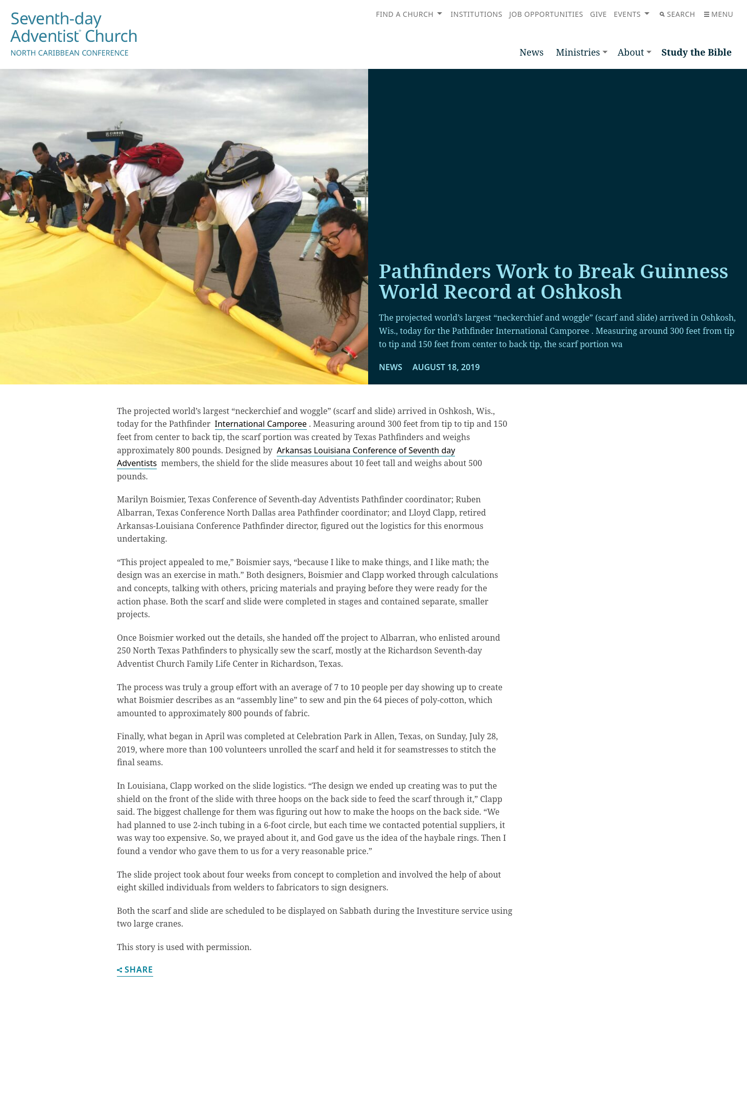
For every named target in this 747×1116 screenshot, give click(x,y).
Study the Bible (696, 52)
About (630, 52)
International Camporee (261, 423)
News (532, 52)
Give (598, 14)
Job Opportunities (546, 14)
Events (627, 14)
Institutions (476, 14)
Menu (718, 14)
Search (677, 14)
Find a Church (404, 14)
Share (135, 970)
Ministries (578, 52)
